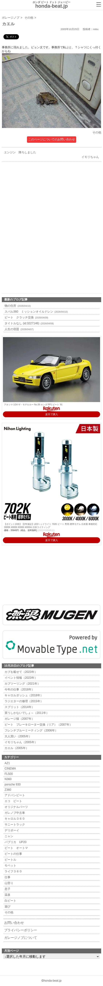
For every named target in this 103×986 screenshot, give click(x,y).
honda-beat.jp (52, 980)
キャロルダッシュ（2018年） (23, 695)
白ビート (10, 900)
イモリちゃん (91, 156)
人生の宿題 (19, 329)
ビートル (10, 859)
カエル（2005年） (16, 748)
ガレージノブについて (20, 938)
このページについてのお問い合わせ (51, 139)
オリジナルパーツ (16, 806)
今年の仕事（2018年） (19, 689)
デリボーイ (11, 830)
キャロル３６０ (14, 818)
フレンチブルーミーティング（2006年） (31, 730)
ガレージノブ (10, 17)
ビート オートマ (16, 847)
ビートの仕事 (13, 853)
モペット (10, 865)
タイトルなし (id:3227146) (29, 323)
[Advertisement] (51, 200)
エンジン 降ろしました (19, 152)
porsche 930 (12, 784)
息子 (7, 888)
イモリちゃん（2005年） (20, 742)
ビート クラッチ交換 (26, 317)
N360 (7, 779)
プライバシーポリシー (20, 930)
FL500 (8, 773)
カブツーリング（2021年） (22, 683)
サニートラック (14, 824)
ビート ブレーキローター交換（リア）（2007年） (38, 724)
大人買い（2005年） (18, 736)
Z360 (7, 789)
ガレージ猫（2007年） (19, 718)
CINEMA (10, 768)
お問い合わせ (14, 923)
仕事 (7, 877)
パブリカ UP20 (15, 842)
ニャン (8, 836)
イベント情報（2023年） (20, 677)
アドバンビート (14, 795)
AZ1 (7, 763)
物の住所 (17, 305)
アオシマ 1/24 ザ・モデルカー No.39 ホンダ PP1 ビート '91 (33, 404)
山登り (8, 883)
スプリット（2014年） (19, 707)
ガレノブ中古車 (14, 812)
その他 (28, 17)
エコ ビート (13, 801)
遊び (7, 906)
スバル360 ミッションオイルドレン (36, 311)
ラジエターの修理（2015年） (23, 701)
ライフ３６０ (13, 871)
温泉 (7, 894)
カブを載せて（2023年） (20, 671)
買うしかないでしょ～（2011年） (26, 712)
